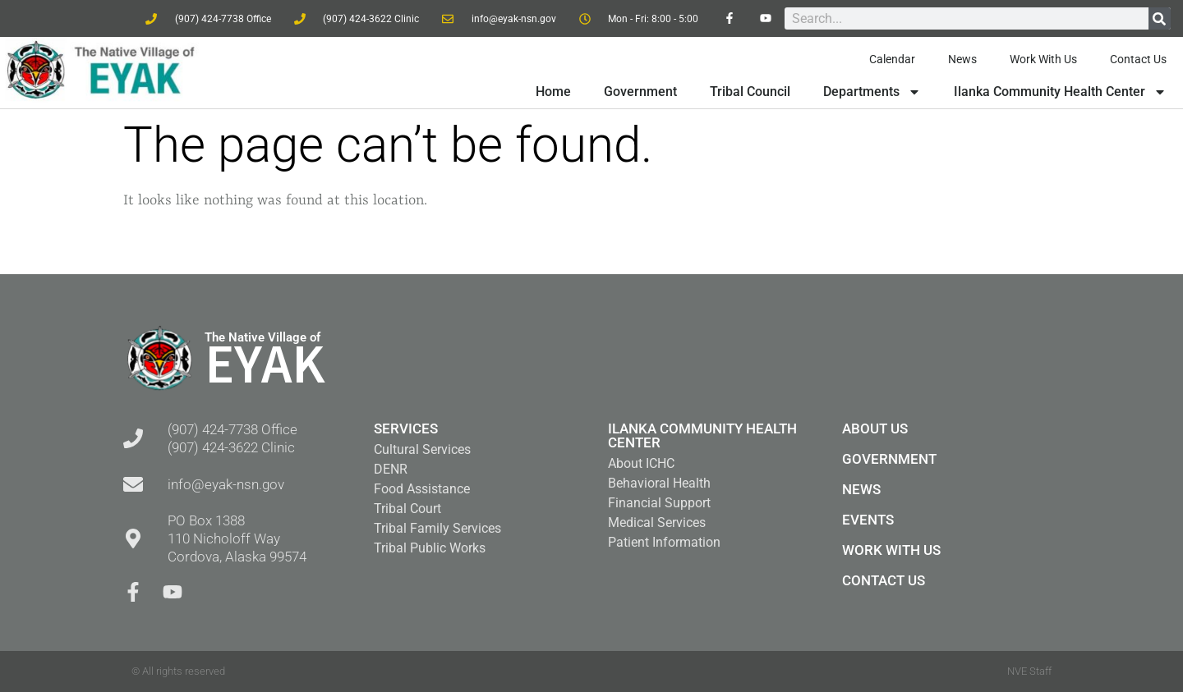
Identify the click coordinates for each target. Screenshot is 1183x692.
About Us (875, 428)
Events (868, 519)
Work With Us (1043, 59)
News (962, 59)
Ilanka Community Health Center (1060, 92)
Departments (872, 92)
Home (553, 91)
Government (640, 91)
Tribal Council (750, 91)
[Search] (1159, 18)
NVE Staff (1029, 671)
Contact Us (1138, 59)
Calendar (892, 59)
